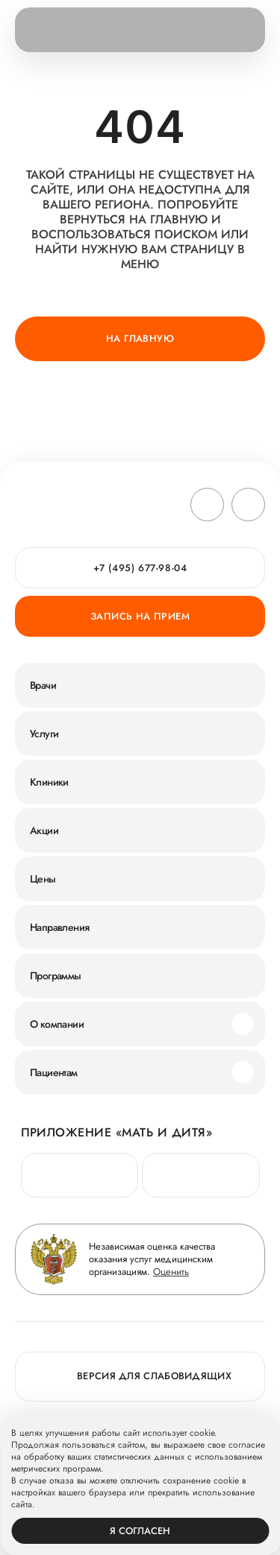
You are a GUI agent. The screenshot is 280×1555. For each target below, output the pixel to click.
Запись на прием (140, 616)
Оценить (171, 1271)
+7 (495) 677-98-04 (140, 568)
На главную (140, 338)
